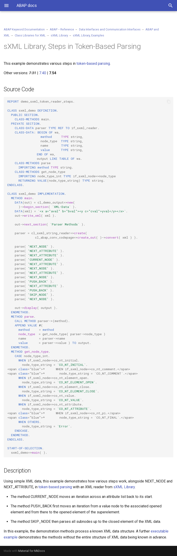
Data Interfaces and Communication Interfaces (110, 29)
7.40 (42, 73)
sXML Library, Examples (88, 35)
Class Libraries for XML (30, 35)
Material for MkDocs (31, 551)
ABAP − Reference (62, 29)
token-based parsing (93, 63)
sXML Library (59, 35)
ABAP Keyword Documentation (24, 29)
